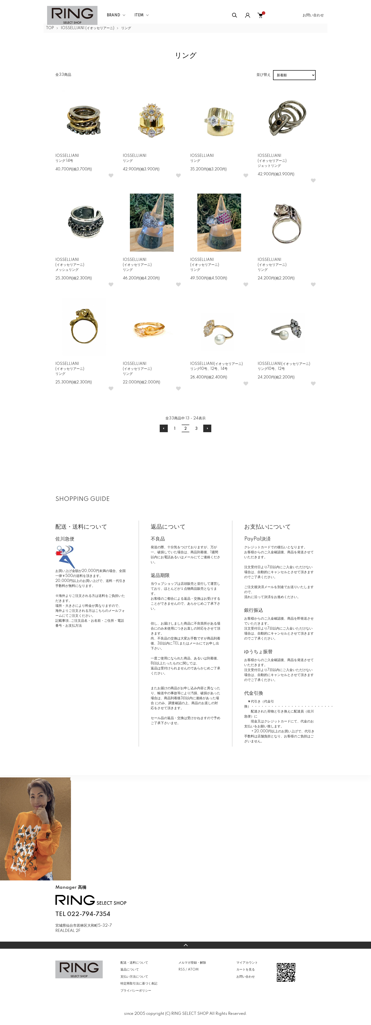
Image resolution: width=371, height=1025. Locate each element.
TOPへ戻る (185, 945)
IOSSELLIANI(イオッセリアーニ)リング (137, 265)
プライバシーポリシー (135, 990)
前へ (164, 428)
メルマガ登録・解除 (192, 962)
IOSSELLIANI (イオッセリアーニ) (87, 28)
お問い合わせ (313, 15)
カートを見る (245, 969)
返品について (129, 969)
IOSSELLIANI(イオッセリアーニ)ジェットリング (272, 161)
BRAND (113, 15)
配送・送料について (134, 962)
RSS (181, 969)
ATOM (193, 969)
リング (126, 28)
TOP (50, 28)
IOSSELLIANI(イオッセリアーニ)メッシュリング (69, 265)
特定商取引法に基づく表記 (138, 983)
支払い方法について (134, 976)
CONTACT (79, 938)
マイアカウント (247, 962)
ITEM (139, 15)
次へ (207, 428)
